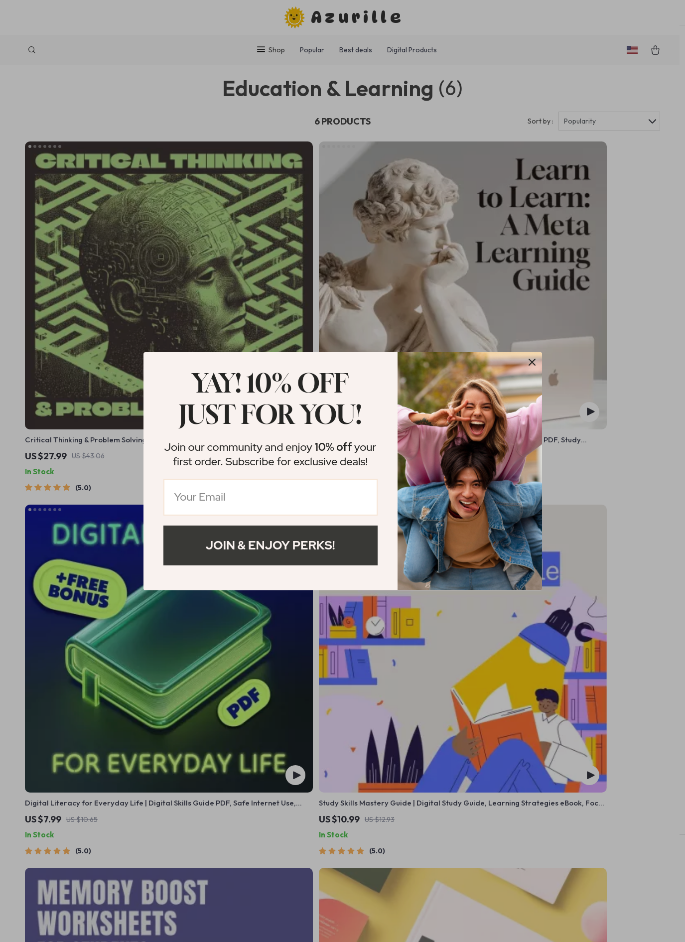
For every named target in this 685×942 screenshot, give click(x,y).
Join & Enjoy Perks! (270, 545)
